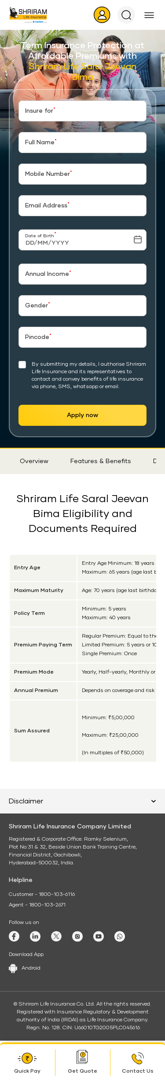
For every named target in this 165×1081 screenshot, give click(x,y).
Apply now (82, 415)
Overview (34, 461)
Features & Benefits (100, 461)
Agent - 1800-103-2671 (37, 905)
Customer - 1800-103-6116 (42, 894)
